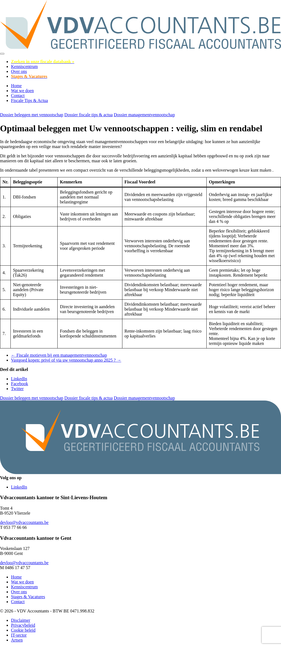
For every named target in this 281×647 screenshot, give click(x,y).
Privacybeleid (23, 625)
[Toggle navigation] (2, 54)
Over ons (19, 71)
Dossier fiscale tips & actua (88, 114)
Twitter (17, 388)
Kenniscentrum (24, 66)
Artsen (17, 640)
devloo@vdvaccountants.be (24, 522)
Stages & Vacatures (28, 596)
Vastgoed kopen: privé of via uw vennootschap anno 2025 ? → (66, 360)
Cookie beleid (23, 630)
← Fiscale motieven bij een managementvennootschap (59, 355)
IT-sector (19, 635)
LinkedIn (19, 378)
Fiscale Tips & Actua (29, 100)
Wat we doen (22, 90)
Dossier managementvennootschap (144, 114)
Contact (18, 95)
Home (16, 85)
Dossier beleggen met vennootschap (31, 114)
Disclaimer (20, 620)
